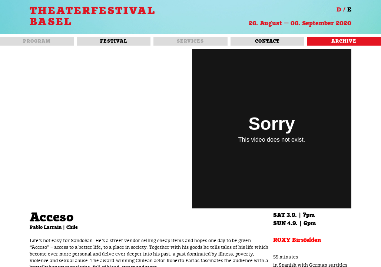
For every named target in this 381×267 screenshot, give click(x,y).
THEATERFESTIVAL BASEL (93, 16)
